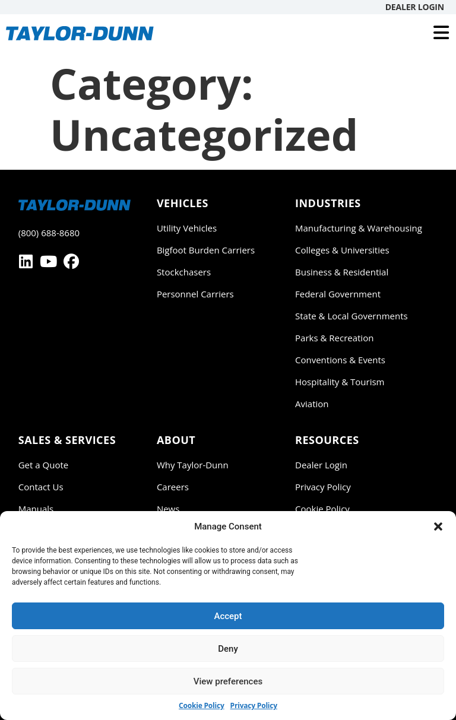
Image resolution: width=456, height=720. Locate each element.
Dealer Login (414, 6)
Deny (228, 648)
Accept (228, 616)
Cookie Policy (201, 705)
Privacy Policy (253, 705)
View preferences (228, 681)
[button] (438, 526)
